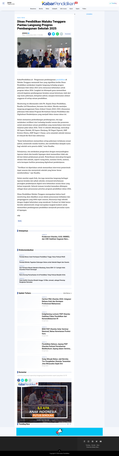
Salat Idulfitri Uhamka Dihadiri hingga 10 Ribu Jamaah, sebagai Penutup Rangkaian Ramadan (42, 281)
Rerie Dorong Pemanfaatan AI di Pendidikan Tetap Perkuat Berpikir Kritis (42, 275)
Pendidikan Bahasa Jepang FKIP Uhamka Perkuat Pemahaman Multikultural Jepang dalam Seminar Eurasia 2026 (56, 346)
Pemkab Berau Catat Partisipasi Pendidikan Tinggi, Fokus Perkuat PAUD (42, 257)
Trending (114, 3)
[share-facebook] (49, 33)
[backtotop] (59, 451)
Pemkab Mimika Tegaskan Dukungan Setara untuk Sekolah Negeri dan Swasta (44, 262)
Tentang (88, 445)
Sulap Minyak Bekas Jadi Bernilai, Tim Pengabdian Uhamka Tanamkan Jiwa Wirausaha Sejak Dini (56, 361)
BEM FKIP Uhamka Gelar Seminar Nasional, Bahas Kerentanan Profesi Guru (56, 331)
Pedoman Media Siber (92, 447)
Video (84, 9)
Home (19, 17)
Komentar (67, 34)
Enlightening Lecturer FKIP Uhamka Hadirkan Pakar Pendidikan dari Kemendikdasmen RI (56, 316)
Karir (71, 9)
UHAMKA (89, 14)
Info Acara (63, 9)
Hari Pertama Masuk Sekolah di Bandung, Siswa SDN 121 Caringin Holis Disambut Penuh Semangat (42, 268)
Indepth (54, 9)
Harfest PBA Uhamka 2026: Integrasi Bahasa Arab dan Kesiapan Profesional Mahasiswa (56, 301)
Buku (47, 9)
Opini (77, 9)
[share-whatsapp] (57, 33)
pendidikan (60, 79)
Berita (41, 9)
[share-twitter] (53, 33)
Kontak (93, 445)
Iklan (98, 445)
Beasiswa (33, 9)
